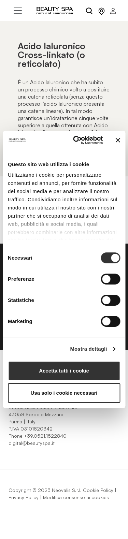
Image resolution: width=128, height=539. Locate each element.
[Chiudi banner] (117, 140)
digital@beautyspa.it (32, 443)
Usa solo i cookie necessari (64, 393)
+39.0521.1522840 (45, 436)
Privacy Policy (24, 497)
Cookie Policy (98, 490)
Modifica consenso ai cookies (76, 497)
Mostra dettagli (88, 349)
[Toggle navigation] (18, 10)
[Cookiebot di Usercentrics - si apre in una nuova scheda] (76, 140)
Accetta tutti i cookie (64, 371)
